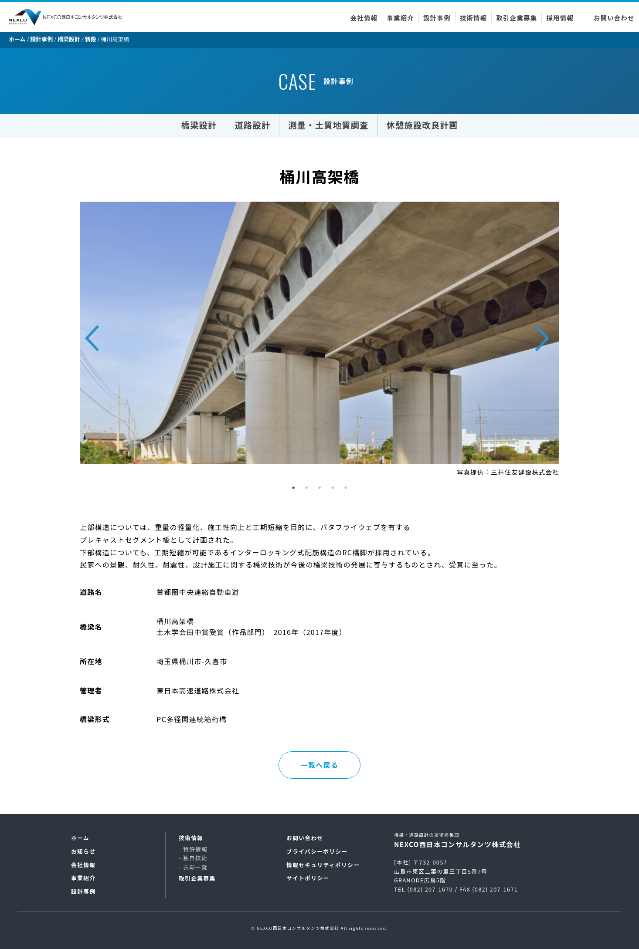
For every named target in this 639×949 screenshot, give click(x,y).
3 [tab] (321, 489)
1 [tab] (295, 489)
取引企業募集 (516, 17)
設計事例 (437, 17)
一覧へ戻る (319, 765)
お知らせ (83, 851)
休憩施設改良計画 (422, 125)
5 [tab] (347, 489)
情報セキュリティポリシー (323, 865)
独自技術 (195, 858)
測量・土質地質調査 (328, 125)
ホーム (80, 838)
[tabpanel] (319, 341)
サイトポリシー (308, 878)
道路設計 (253, 125)
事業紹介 (400, 17)
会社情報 (364, 17)
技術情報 (473, 17)
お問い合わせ (614, 17)
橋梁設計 (199, 125)
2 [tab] (308, 489)
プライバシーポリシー (317, 851)
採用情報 (560, 17)
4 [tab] (334, 489)
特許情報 (195, 849)
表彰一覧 (195, 867)
